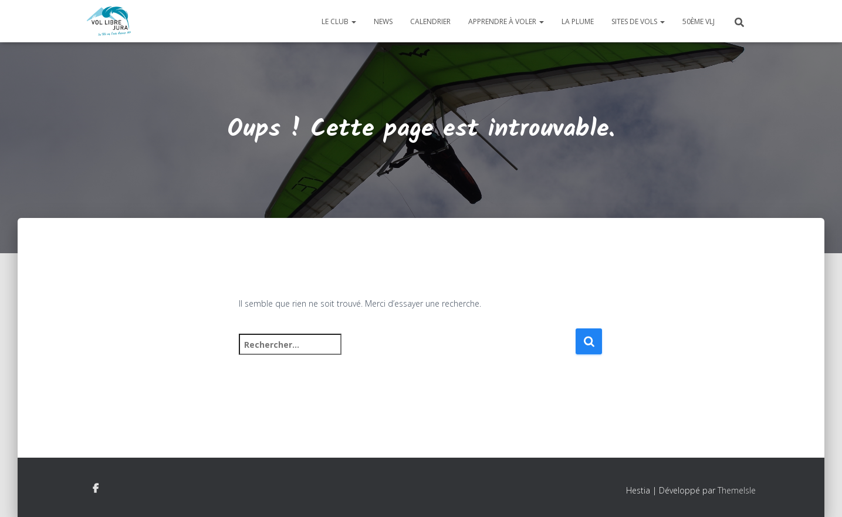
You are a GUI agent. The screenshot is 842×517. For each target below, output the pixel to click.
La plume (578, 21)
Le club (339, 21)
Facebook (95, 488)
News (383, 21)
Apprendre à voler (506, 21)
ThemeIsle (737, 490)
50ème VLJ (698, 21)
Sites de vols (638, 21)
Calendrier (430, 21)
